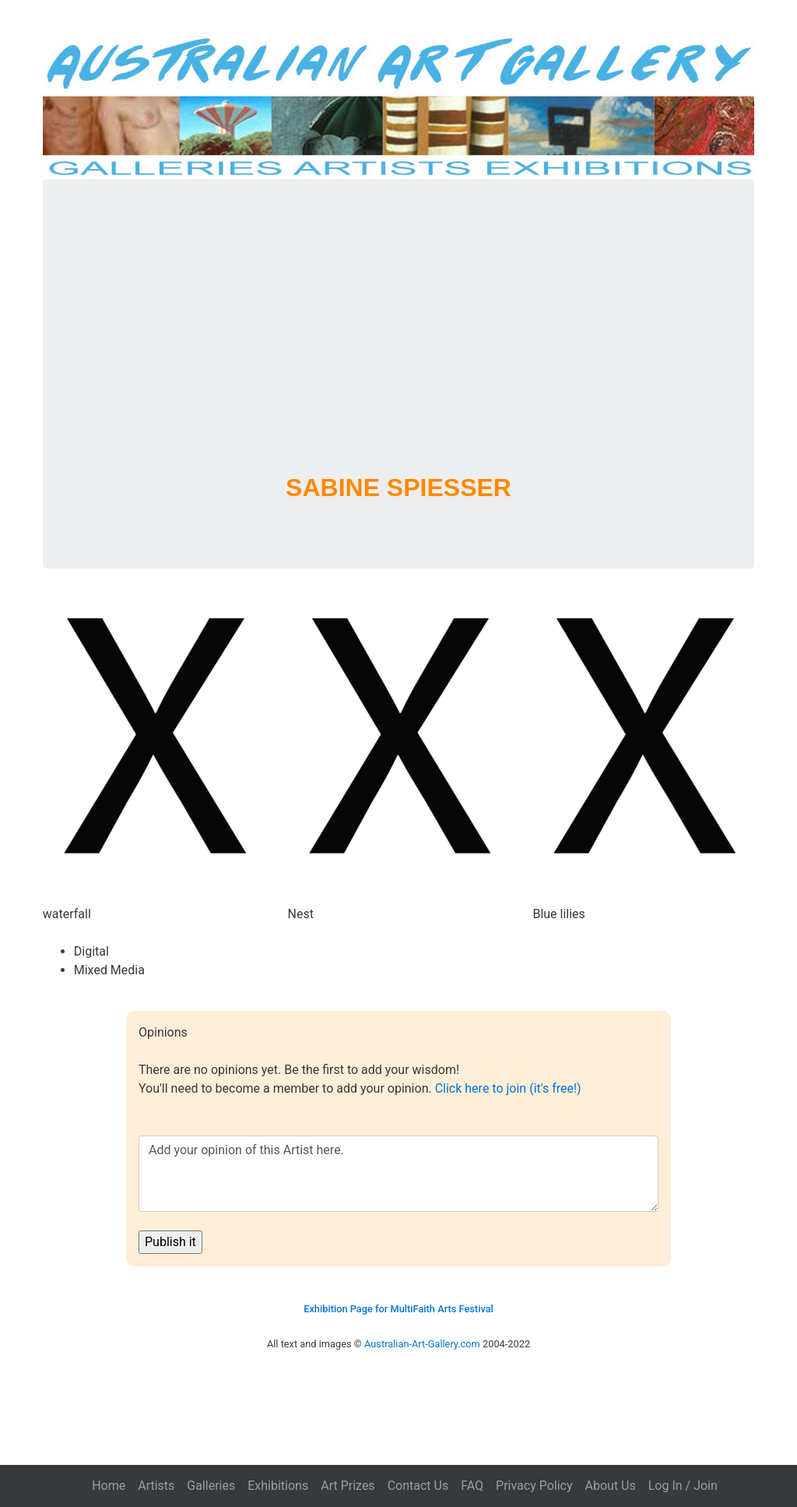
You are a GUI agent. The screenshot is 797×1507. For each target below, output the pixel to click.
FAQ (472, 1485)
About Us (610, 1485)
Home (108, 1485)
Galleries (211, 1485)
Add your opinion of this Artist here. (398, 1174)
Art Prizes (347, 1485)
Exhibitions (278, 1485)
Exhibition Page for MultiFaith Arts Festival (398, 1309)
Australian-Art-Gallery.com (422, 1344)
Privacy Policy (534, 1485)
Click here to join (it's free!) (508, 1088)
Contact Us (418, 1485)
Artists (156, 1485)
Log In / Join (683, 1485)
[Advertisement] (399, 346)
